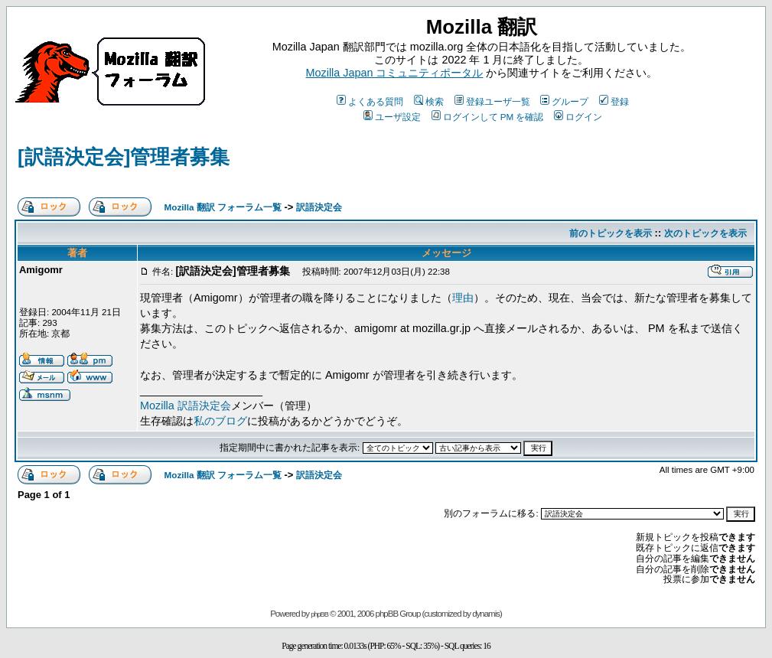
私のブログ (220, 421)
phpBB (319, 614)
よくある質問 (370, 101)
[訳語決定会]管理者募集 (124, 157)
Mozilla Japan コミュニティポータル (395, 73)
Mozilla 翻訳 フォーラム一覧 (223, 207)
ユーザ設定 (392, 117)
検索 (429, 101)
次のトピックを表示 (705, 233)
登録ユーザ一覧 (492, 101)
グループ (564, 101)
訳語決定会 (319, 207)
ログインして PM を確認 (488, 117)
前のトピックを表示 (610, 233)
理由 (463, 298)
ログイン (578, 117)
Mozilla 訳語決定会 (185, 405)
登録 (614, 101)
